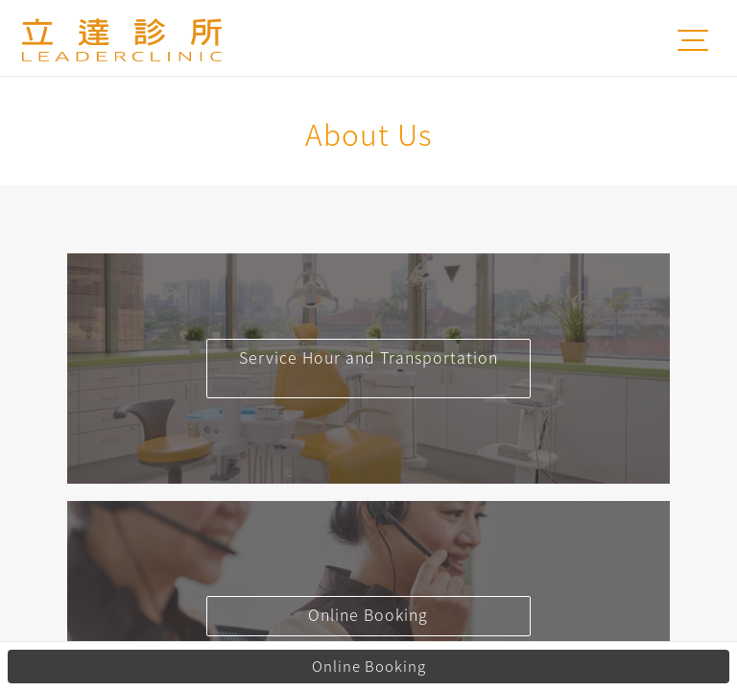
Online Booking (369, 666)
